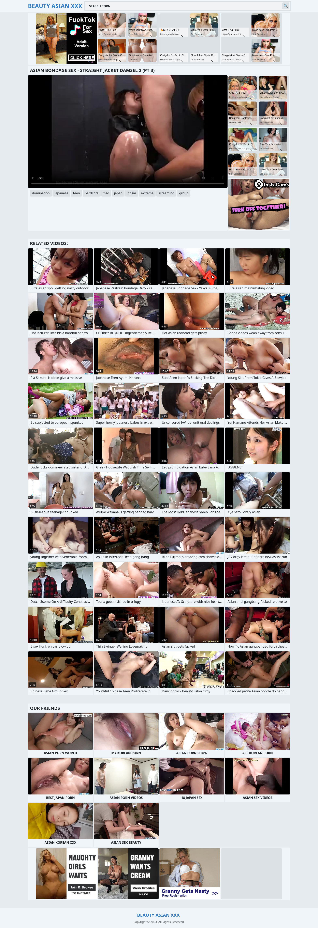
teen (76, 193)
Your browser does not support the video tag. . (128, 131)
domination (41, 193)
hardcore (92, 193)
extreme (147, 193)
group (183, 193)
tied (106, 193)
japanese (61, 193)
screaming (166, 193)
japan (118, 193)
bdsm (131, 193)
